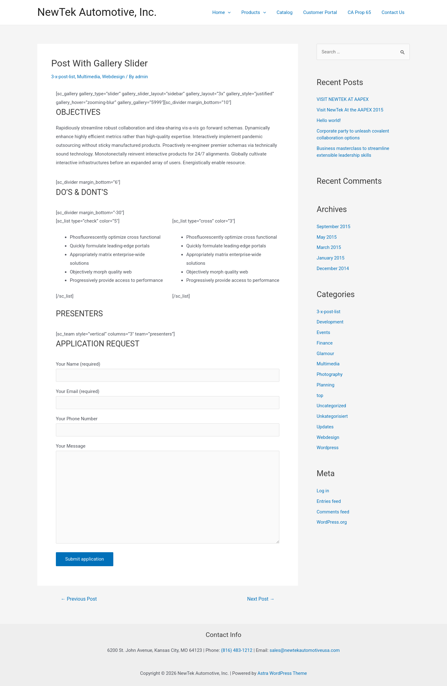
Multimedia (89, 76)
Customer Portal (323, 12)
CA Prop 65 (361, 12)
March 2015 (329, 247)
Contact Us (393, 12)
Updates (325, 427)
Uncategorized (331, 405)
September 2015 (334, 226)
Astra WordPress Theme (282, 673)
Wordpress (328, 447)
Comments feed (333, 512)
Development (330, 322)
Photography (330, 374)
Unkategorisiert (332, 416)
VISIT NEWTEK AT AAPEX (343, 99)
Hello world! (329, 120)
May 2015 (327, 237)
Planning (326, 385)
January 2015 (331, 258)
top (320, 395)
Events (323, 332)
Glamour (325, 353)
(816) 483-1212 (236, 650)
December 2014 (333, 268)
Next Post (261, 600)
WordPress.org (332, 522)
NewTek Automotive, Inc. (97, 12)
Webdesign (114, 76)
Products (259, 12)
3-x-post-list (63, 76)
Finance (325, 343)
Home (228, 12)
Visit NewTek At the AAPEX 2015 (350, 110)
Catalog (289, 12)
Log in (323, 491)
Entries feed (329, 501)
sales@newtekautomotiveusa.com (305, 650)
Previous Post (79, 600)
